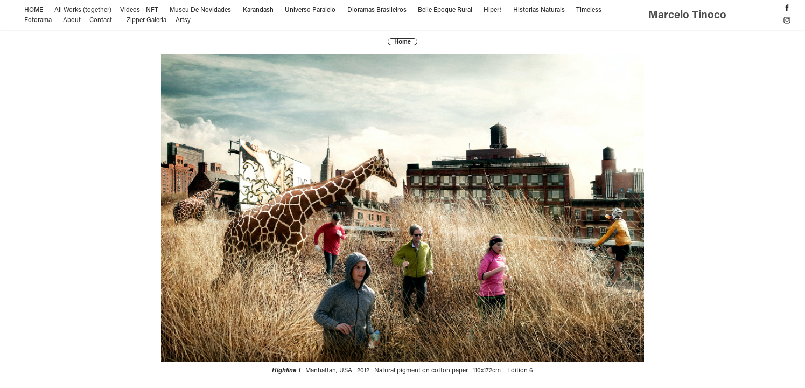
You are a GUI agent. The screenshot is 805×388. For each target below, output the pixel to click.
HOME (33, 9)
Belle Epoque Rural (445, 9)
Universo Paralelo (310, 9)
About (72, 19)
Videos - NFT (139, 9)
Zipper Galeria (146, 19)
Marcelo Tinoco (688, 14)
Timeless (588, 9)
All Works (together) (82, 9)
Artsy (183, 19)
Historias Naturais (539, 9)
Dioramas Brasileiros (377, 9)
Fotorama (38, 19)
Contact (100, 19)
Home (402, 41)
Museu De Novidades (200, 9)
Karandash (258, 9)
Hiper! (492, 9)
